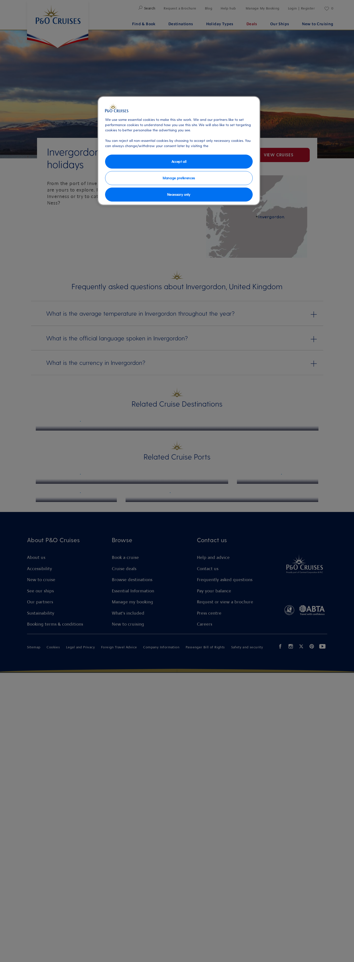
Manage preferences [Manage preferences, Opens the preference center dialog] (179, 178)
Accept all (178, 161)
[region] (179, 150)
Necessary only (178, 194)
